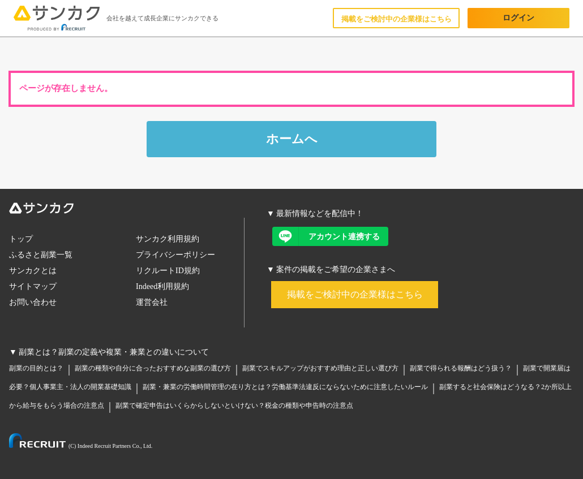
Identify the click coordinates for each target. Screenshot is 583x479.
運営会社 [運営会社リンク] (152, 302)
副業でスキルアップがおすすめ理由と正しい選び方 (320, 368)
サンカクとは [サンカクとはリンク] (33, 270)
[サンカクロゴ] (127, 210)
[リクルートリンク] (80, 442)
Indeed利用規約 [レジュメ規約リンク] (162, 286)
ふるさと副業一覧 (40, 255)
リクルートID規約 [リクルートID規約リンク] (168, 270)
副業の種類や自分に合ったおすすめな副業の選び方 (153, 368)
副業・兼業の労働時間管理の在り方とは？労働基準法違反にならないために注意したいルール (285, 387)
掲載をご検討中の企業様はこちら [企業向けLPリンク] (396, 19)
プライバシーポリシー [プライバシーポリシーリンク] (175, 255)
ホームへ (292, 139)
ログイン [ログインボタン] (518, 18)
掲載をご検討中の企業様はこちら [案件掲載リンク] (355, 294)
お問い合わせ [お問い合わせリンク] (33, 302)
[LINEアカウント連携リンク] (330, 236)
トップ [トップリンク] (21, 239)
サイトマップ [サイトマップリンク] (33, 286)
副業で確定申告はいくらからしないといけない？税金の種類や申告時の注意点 (234, 405)
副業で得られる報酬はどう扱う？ (461, 368)
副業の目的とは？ (36, 368)
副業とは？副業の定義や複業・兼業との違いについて (114, 352)
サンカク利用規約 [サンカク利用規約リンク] (167, 239)
